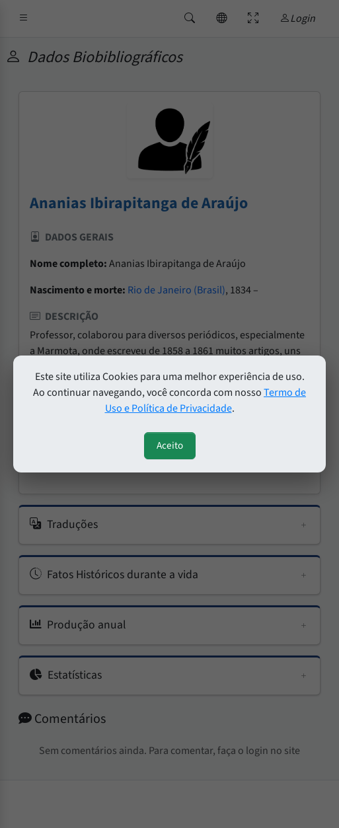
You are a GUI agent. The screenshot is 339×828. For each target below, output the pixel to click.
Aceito (170, 445)
